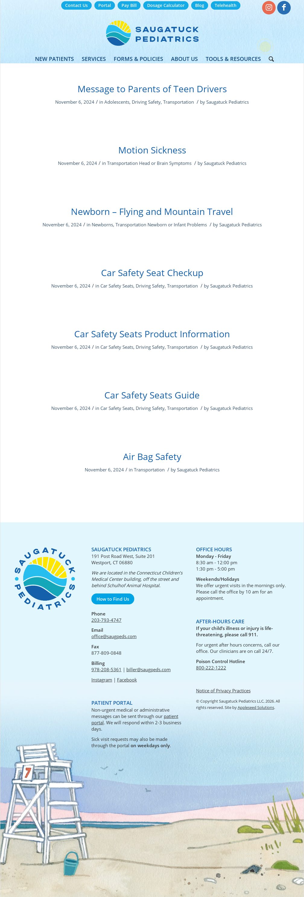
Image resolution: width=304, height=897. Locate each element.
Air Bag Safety (152, 456)
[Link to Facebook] (284, 7)
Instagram (101, 680)
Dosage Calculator (166, 5)
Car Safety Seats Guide (152, 395)
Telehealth (225, 5)
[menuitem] (76, 5)
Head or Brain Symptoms (165, 163)
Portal (104, 5)
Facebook (127, 680)
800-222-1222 (211, 668)
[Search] (269, 58)
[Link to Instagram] (269, 7)
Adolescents (116, 102)
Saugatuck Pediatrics (227, 102)
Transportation (178, 102)
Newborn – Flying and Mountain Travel (152, 211)
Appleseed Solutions (256, 707)
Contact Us (76, 5)
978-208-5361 (106, 669)
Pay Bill (129, 5)
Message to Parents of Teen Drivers (152, 89)
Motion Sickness (152, 150)
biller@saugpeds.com (148, 669)
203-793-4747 (106, 620)
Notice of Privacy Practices (223, 691)
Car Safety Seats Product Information (152, 334)
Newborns (102, 225)
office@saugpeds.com (114, 636)
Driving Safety (146, 102)
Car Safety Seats (116, 286)
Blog (199, 5)
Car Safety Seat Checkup (152, 272)
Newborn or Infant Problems (177, 225)
